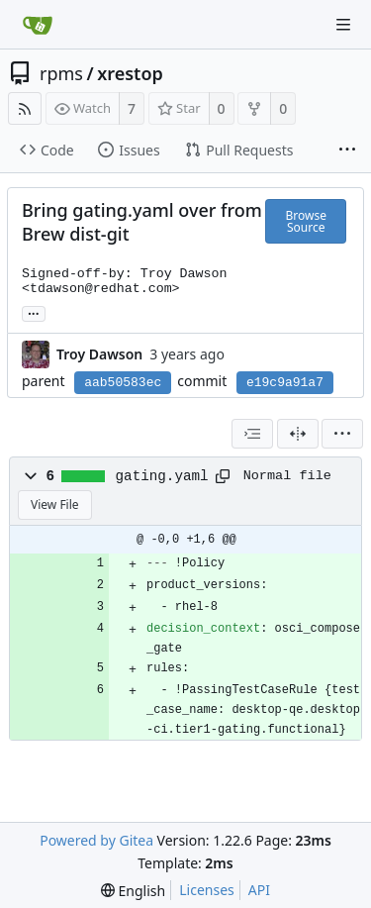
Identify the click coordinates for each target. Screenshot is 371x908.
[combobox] (252, 434)
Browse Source (305, 221)
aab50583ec (122, 382)
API (259, 889)
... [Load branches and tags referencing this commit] (34, 312)
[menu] (342, 434)
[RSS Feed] (25, 108)
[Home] (37, 25)
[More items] (347, 150)
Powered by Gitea (96, 840)
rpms (61, 73)
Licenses (206, 889)
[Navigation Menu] (343, 25)
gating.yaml (162, 476)
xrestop (130, 73)
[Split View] (298, 434)
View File (55, 504)
